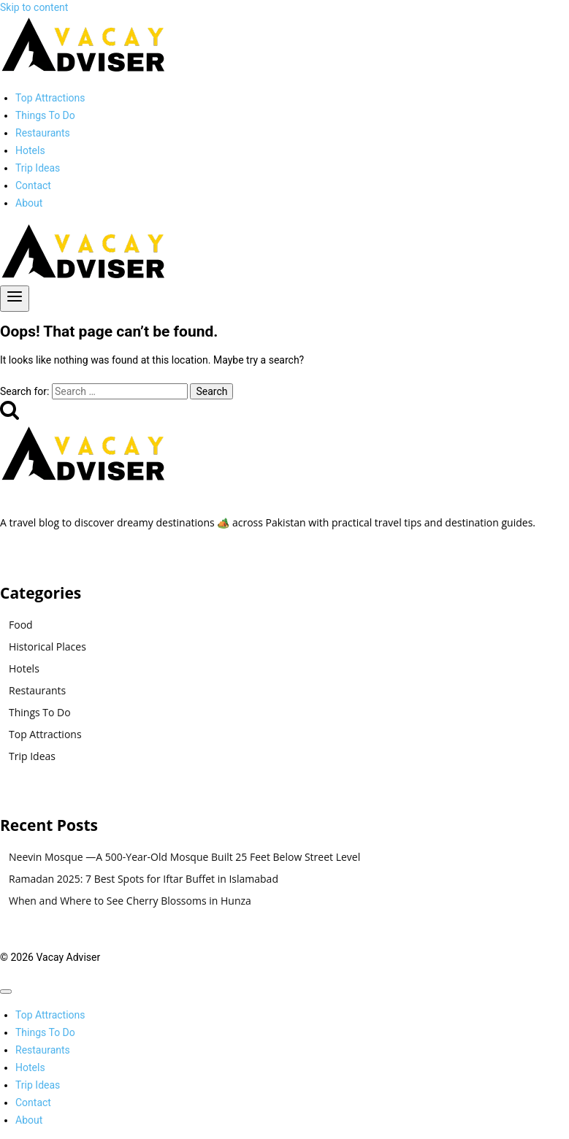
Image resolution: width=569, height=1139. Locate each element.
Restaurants (42, 133)
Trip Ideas (37, 168)
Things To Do (45, 115)
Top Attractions (50, 98)
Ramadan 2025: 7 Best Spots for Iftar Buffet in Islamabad (143, 879)
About (28, 203)
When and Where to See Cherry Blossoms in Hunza (130, 901)
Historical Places (47, 646)
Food (21, 625)
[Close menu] (6, 991)
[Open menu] (14, 298)
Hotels (30, 150)
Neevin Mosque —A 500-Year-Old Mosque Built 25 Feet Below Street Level (184, 857)
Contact (33, 185)
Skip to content (34, 7)
